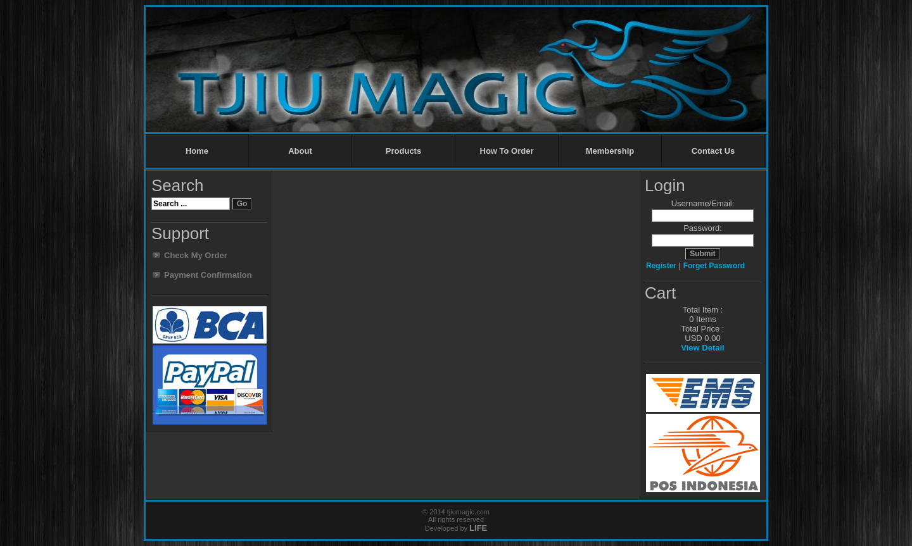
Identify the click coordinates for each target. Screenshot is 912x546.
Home (197, 151)
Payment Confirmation (208, 275)
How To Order (507, 151)
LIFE (478, 528)
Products (403, 151)
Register (661, 265)
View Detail (702, 347)
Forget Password (714, 265)
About (300, 151)
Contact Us (713, 151)
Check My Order (195, 255)
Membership (610, 151)
